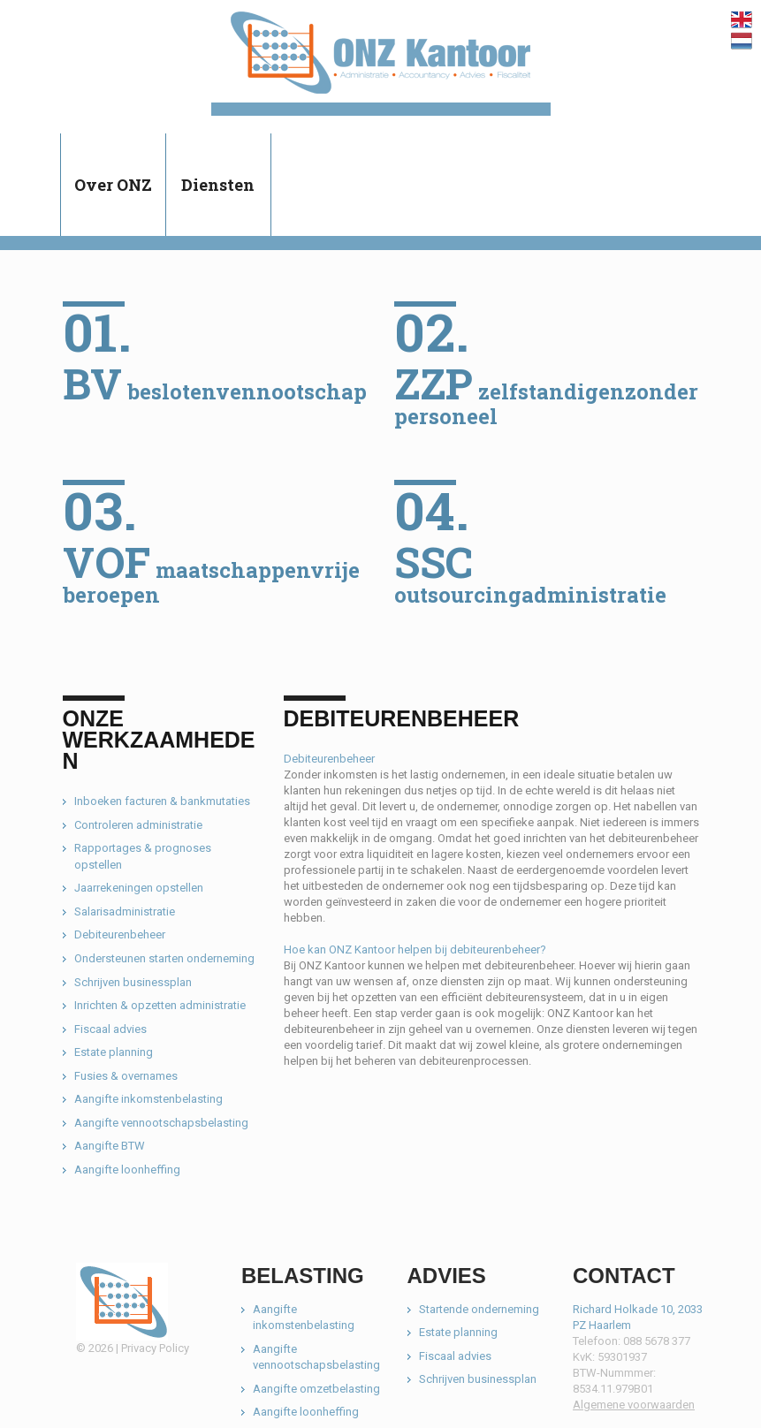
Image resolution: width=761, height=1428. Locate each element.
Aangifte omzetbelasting (316, 1388)
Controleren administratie (138, 825)
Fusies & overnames (126, 1075)
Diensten (218, 184)
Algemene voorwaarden (634, 1404)
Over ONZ (113, 184)
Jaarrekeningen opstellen (138, 887)
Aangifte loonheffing (127, 1169)
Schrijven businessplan (133, 982)
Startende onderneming (479, 1309)
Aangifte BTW (109, 1145)
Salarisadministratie (124, 911)
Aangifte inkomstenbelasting (148, 1098)
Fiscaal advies (110, 1029)
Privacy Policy (155, 1348)
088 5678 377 (656, 1341)
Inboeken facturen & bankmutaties (162, 801)
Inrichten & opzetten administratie (160, 1005)
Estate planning (113, 1052)
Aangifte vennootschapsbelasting (161, 1122)
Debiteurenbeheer (119, 934)
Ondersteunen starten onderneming (164, 958)
